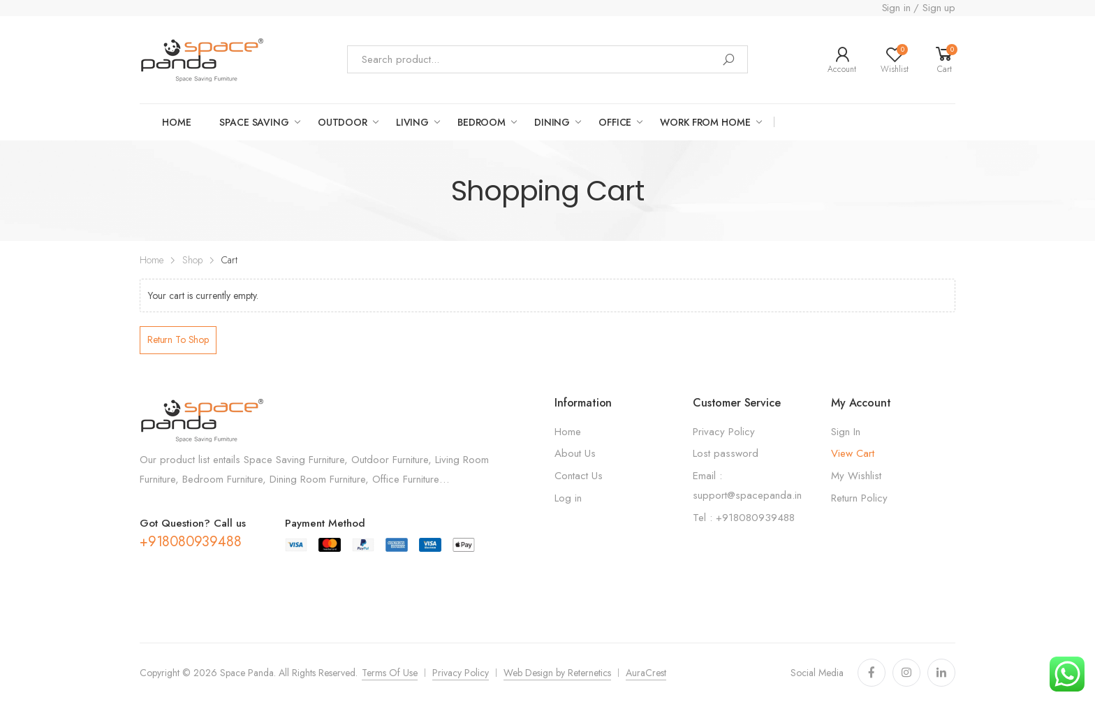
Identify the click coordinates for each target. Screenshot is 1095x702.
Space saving (253, 122)
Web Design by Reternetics (557, 673)
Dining (552, 122)
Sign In (845, 431)
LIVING (412, 122)
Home (176, 122)
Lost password (725, 453)
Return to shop (178, 339)
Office (614, 122)
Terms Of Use (390, 673)
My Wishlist (856, 475)
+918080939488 (190, 542)
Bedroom (481, 122)
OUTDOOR (342, 122)
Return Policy (859, 498)
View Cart (852, 453)
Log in (568, 498)
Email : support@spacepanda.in (747, 485)
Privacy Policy (724, 431)
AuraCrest (646, 673)
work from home (705, 122)
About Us (575, 453)
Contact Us (578, 475)
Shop (192, 260)
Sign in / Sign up (918, 7)
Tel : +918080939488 (744, 517)
